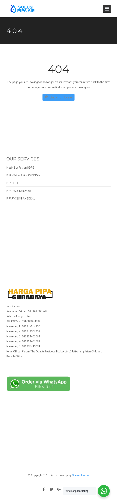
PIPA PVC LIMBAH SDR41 (20, 198)
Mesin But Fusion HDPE (20, 167)
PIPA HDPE (12, 183)
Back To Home (58, 97)
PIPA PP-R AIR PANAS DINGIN (23, 175)
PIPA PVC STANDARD (18, 191)
